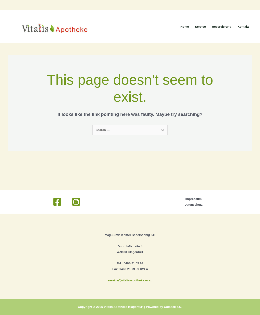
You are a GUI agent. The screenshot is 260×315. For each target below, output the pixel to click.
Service (200, 26)
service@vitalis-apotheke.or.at (130, 280)
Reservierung (221, 26)
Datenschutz (193, 204)
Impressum (193, 199)
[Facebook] (57, 202)
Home (184, 26)
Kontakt (243, 26)
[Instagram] (76, 202)
